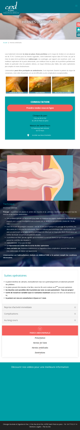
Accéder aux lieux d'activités (41, 135)
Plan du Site (47, 427)
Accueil (5, 43)
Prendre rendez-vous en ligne (40, 108)
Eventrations (40, 352)
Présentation (40, 338)
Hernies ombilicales (40, 347)
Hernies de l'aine (40, 343)
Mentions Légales (35, 427)
